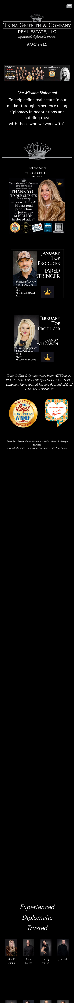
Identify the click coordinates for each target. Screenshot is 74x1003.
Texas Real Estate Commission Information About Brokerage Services (37, 443)
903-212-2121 (37, 44)
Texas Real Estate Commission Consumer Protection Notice (37, 448)
